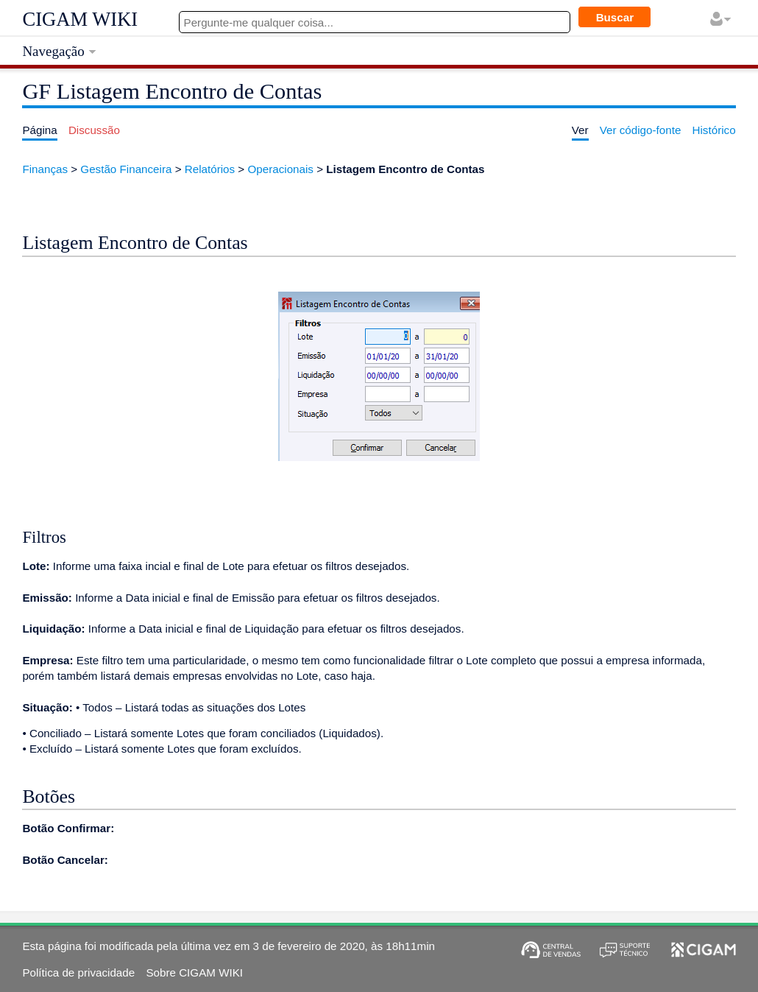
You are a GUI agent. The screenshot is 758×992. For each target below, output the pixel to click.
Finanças (45, 169)
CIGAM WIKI (80, 19)
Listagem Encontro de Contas (405, 169)
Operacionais (280, 169)
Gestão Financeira (125, 169)
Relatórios (210, 169)
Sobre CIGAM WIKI (194, 972)
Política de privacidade (78, 972)
